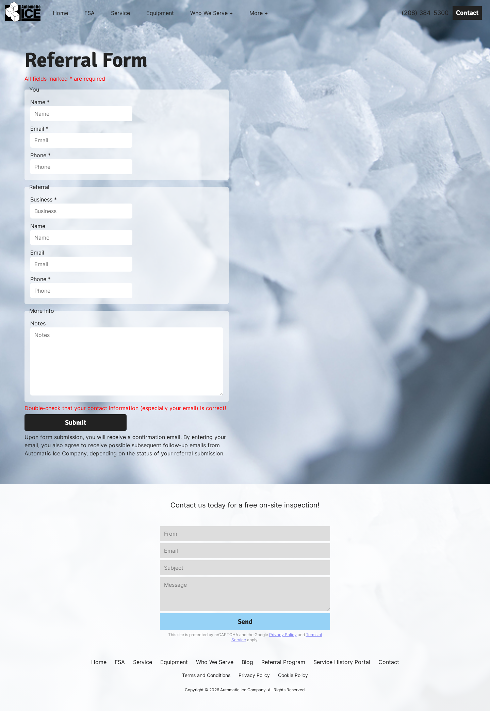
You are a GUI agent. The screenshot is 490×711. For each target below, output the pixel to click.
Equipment (160, 13)
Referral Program (283, 662)
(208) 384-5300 (425, 13)
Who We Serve (214, 662)
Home (60, 13)
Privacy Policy (283, 634)
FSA (89, 13)
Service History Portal (341, 662)
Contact (467, 13)
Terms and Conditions (206, 675)
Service (120, 13)
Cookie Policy (293, 675)
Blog (247, 662)
